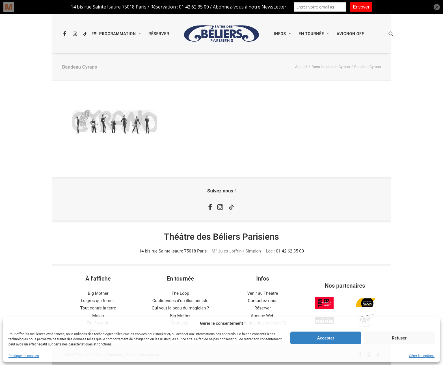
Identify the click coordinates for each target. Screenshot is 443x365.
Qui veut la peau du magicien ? (180, 308)
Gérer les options (422, 356)
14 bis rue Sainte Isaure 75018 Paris (173, 251)
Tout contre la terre (98, 308)
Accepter (325, 338)
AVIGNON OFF (350, 33)
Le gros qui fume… (98, 300)
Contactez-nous (263, 300)
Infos (282, 33)
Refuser (399, 338)
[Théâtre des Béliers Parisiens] (221, 33)
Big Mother (98, 293)
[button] (66, 33)
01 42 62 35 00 (290, 251)
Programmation (120, 33)
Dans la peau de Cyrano (331, 67)
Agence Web (262, 315)
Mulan (98, 315)
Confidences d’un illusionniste (180, 300)
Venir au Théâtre (262, 293)
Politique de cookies (23, 356)
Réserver (158, 33)
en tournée (314, 33)
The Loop (180, 293)
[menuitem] (66, 33)
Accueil (301, 67)
